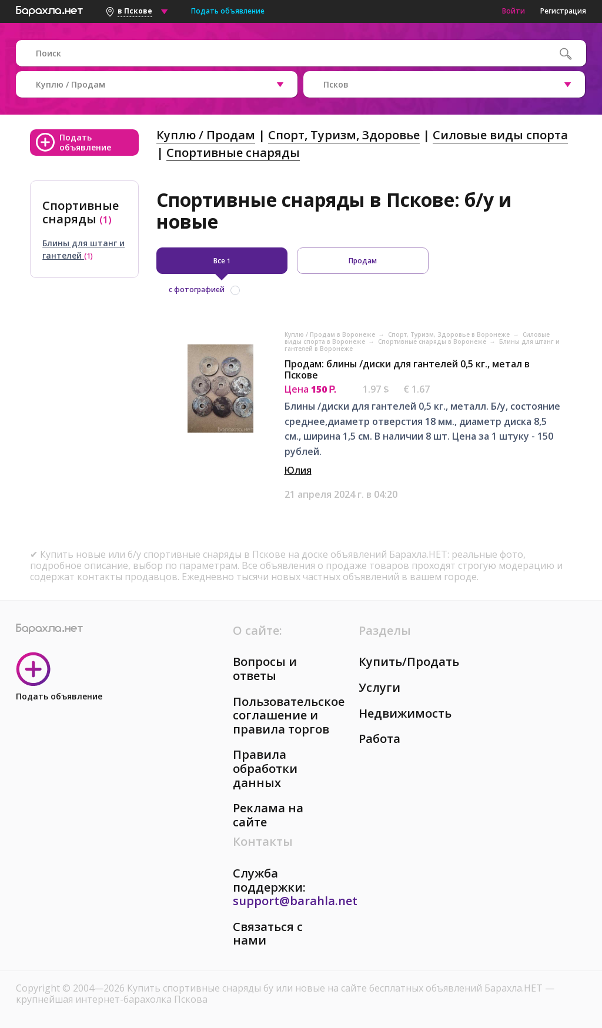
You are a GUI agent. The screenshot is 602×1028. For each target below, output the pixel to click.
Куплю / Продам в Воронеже (331, 334)
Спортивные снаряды (233, 152)
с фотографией (197, 289)
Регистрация (563, 11)
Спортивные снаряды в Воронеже (433, 341)
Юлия (298, 470)
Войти (513, 11)
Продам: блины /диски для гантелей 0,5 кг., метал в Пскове (407, 369)
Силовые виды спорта (500, 135)
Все (221, 261)
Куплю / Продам (205, 135)
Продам (363, 261)
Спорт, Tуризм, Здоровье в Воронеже (449, 334)
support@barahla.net (295, 901)
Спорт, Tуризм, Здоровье (344, 135)
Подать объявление (228, 11)
